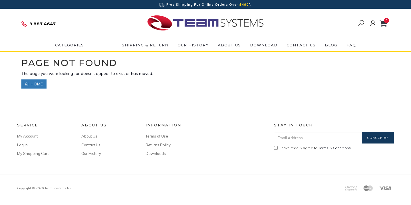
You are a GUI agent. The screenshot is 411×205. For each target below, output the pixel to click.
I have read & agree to (312, 148)
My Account (27, 136)
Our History (193, 45)
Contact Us (301, 45)
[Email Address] (318, 137)
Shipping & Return (145, 45)
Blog (331, 45)
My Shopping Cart (33, 153)
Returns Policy (158, 145)
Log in (22, 145)
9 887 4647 (38, 24)
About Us (229, 45)
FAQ (351, 45)
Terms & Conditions (334, 148)
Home (34, 84)
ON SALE (103, 45)
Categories (69, 45)
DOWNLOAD (263, 45)
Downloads (156, 153)
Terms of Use (157, 136)
